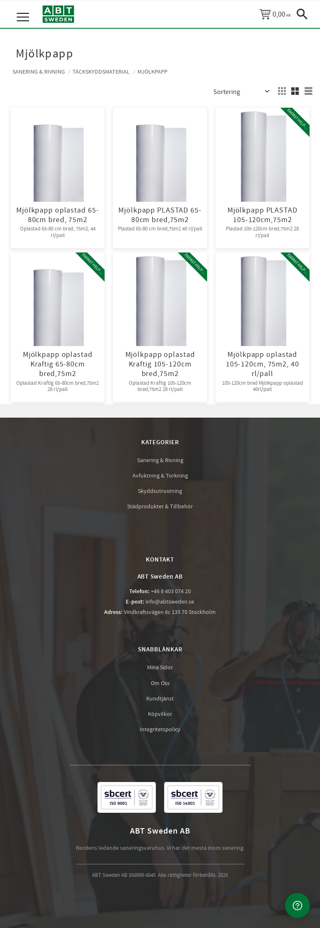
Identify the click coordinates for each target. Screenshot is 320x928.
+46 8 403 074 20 (171, 591)
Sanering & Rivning (160, 460)
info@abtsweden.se (169, 602)
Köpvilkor (160, 714)
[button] (24, 8)
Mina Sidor (160, 667)
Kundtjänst (160, 699)
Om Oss (160, 683)
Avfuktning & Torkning (160, 476)
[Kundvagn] (275, 14)
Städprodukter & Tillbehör (160, 506)
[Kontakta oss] (297, 905)
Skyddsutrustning (160, 491)
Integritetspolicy (160, 729)
